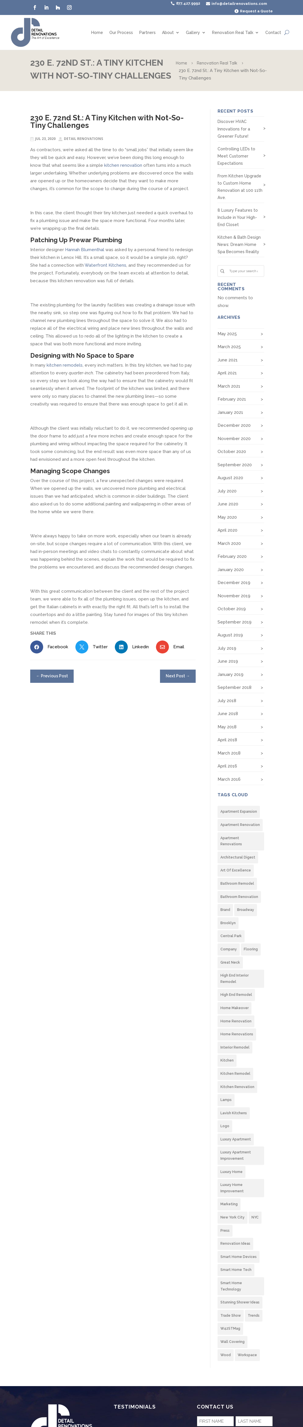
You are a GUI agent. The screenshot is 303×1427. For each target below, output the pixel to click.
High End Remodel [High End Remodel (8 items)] (236, 995)
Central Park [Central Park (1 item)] (231, 936)
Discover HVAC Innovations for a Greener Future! (234, 128)
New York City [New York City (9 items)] (232, 1217)
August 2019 (230, 635)
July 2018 (227, 700)
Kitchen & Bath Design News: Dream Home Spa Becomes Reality (239, 244)
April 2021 (227, 373)
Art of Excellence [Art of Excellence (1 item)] (235, 870)
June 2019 (228, 661)
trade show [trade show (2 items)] (230, 1316)
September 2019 (234, 622)
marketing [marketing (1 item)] (229, 1204)
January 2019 (230, 674)
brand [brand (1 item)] (225, 910)
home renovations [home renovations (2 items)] (236, 1034)
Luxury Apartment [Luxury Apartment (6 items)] (235, 1139)
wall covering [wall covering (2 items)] (232, 1342)
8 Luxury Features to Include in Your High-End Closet (238, 217)
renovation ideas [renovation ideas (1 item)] (235, 1244)
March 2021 (229, 386)
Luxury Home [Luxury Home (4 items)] (231, 1172)
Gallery (193, 32)
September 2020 (235, 464)
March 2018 (229, 753)
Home (97, 32)
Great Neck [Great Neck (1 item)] (230, 962)
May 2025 (227, 333)
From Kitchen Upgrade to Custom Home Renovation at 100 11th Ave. (240, 187)
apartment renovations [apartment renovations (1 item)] (231, 841)
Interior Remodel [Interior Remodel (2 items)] (234, 1047)
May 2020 (227, 517)
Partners (147, 32)
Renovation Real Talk (232, 32)
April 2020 (227, 530)
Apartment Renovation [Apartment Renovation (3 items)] (240, 825)
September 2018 (234, 687)
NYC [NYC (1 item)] (255, 1217)
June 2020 (228, 504)
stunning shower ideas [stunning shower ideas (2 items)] (240, 1302)
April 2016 (227, 766)
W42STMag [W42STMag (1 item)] (230, 1328)
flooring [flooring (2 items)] (251, 949)
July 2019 (227, 648)
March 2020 (229, 543)
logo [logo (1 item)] (224, 1126)
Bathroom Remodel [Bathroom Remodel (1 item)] (237, 884)
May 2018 (227, 726)
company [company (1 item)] (228, 949)
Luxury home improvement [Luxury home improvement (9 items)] (232, 1188)
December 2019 (234, 582)
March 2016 (229, 779)
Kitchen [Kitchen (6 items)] (227, 1060)
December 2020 (234, 425)
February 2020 (232, 556)
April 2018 (227, 739)
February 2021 (232, 399)
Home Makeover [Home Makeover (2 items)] (234, 1008)
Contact (273, 32)
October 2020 (232, 451)
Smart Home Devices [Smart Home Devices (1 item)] (238, 1257)
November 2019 (234, 595)
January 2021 (230, 412)
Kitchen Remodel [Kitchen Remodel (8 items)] (235, 1074)
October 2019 (232, 608)
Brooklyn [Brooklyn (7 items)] (228, 923)
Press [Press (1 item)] (225, 1231)
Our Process (121, 32)
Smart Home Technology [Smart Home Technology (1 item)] (231, 1286)
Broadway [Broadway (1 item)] (245, 910)
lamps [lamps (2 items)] (226, 1100)
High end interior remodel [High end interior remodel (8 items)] (234, 978)
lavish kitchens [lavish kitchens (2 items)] (233, 1113)
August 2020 (230, 477)
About (168, 32)
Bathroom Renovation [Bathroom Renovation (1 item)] (239, 897)
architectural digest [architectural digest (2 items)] (237, 857)
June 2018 (228, 713)
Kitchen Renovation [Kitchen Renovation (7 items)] (237, 1087)
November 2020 (234, 438)
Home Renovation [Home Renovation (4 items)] (235, 1021)
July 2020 (227, 491)
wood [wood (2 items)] (225, 1355)
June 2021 (228, 360)
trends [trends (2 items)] (254, 1316)
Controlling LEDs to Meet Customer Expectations (236, 156)
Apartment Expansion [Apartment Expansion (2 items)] (238, 812)
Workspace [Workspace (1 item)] (247, 1355)
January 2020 (231, 569)
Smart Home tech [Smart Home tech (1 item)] (235, 1270)
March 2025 (229, 346)
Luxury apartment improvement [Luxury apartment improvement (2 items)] (235, 1155)
